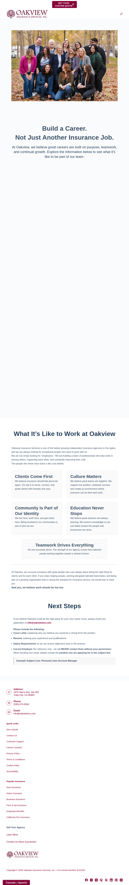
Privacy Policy (13, 753)
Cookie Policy (12, 765)
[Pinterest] (116, 880)
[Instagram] (91, 880)
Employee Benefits (15, 811)
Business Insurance (15, 799)
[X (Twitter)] (96, 880)
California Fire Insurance (18, 817)
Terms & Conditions (15, 759)
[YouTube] (121, 880)
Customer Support (15, 741)
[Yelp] (106, 880)
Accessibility (12, 771)
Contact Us (11, 735)
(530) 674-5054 (21, 704)
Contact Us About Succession (21, 842)
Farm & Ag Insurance (16, 805)
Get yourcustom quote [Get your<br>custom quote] (64, 4)
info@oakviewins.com (39, 623)
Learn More (12, 834)
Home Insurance (14, 793)
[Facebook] (86, 880)
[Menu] (121, 14)
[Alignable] (101, 880)
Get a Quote (12, 729)
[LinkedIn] (111, 880)
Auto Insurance (13, 787)
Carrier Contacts (14, 747)
